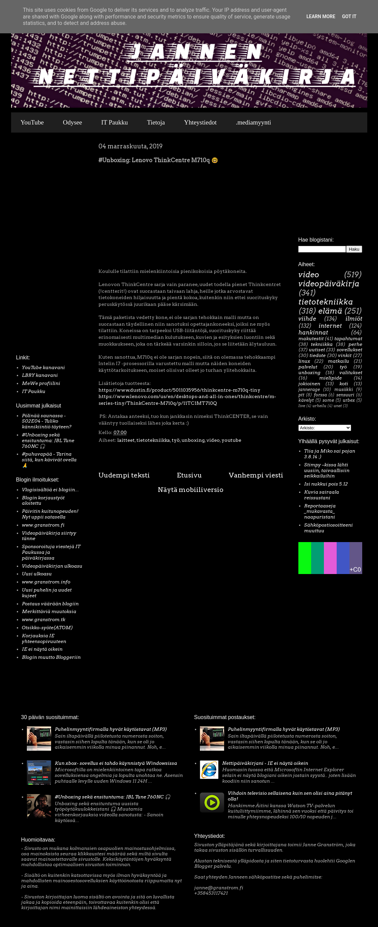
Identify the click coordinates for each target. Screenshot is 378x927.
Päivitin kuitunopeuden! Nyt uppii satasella (50, 514)
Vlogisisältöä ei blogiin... (50, 489)
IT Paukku (114, 122)
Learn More (320, 16)
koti (343, 383)
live (301, 405)
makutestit (311, 338)
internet (330, 325)
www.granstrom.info (46, 581)
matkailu (338, 361)
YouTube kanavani (43, 367)
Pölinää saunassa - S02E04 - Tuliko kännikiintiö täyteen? (47, 421)
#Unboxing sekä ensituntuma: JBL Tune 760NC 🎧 (48, 440)
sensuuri (345, 394)
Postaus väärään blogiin (50, 603)
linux (304, 361)
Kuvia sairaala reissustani (321, 494)
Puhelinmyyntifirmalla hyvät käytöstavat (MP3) (111, 729)
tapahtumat (348, 338)
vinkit (344, 355)
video (213, 440)
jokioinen (309, 383)
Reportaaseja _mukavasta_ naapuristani (320, 511)
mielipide (330, 378)
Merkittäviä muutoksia (49, 611)
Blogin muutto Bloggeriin (51, 657)
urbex (349, 400)
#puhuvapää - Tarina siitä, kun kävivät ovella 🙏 (49, 459)
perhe (355, 344)
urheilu (319, 405)
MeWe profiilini (41, 383)
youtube (231, 440)
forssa (320, 394)
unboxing (193, 440)
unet (338, 405)
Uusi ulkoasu (37, 573)
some (328, 400)
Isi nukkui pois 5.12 (326, 484)
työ (176, 440)
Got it (349, 16)
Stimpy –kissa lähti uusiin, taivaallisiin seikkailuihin (326, 470)
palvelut (307, 366)
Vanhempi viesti (256, 475)
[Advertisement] (36, 245)
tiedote (317, 355)
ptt (301, 394)
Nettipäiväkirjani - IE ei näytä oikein (265, 763)
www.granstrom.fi (43, 525)
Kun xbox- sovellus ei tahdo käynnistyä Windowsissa (116, 763)
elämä (330, 311)
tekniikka (322, 344)
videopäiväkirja (328, 283)
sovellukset (349, 349)
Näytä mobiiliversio (190, 490)
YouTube (32, 122)
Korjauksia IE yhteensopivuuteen (44, 638)
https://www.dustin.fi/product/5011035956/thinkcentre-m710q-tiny (179, 390)
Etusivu (189, 475)
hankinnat (313, 332)
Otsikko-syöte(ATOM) (47, 627)
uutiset (317, 349)
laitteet (126, 440)
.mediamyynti (253, 122)
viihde (307, 318)
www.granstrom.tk (43, 619)
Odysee (72, 122)
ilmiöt (353, 318)
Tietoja (156, 122)
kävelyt (306, 400)
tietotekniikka (153, 440)
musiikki (343, 389)
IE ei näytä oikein (42, 649)
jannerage (309, 389)
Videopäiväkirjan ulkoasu (52, 566)
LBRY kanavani (40, 375)
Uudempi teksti (124, 475)
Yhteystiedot (200, 122)
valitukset (350, 372)
